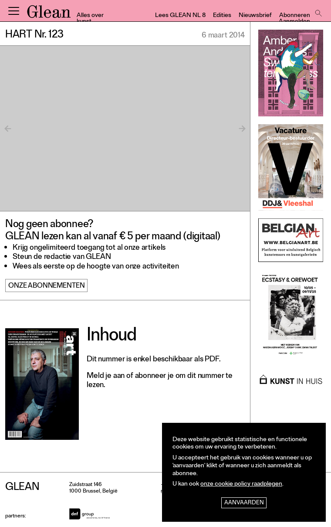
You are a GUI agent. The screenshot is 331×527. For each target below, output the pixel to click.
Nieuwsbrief (255, 16)
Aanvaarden (244, 503)
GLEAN (49, 14)
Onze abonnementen (46, 286)
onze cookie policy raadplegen (241, 484)
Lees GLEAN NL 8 (180, 16)
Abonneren (294, 16)
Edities (222, 16)
